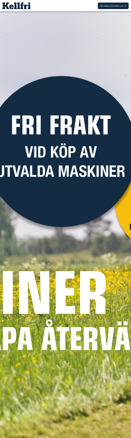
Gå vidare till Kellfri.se (113, 5)
